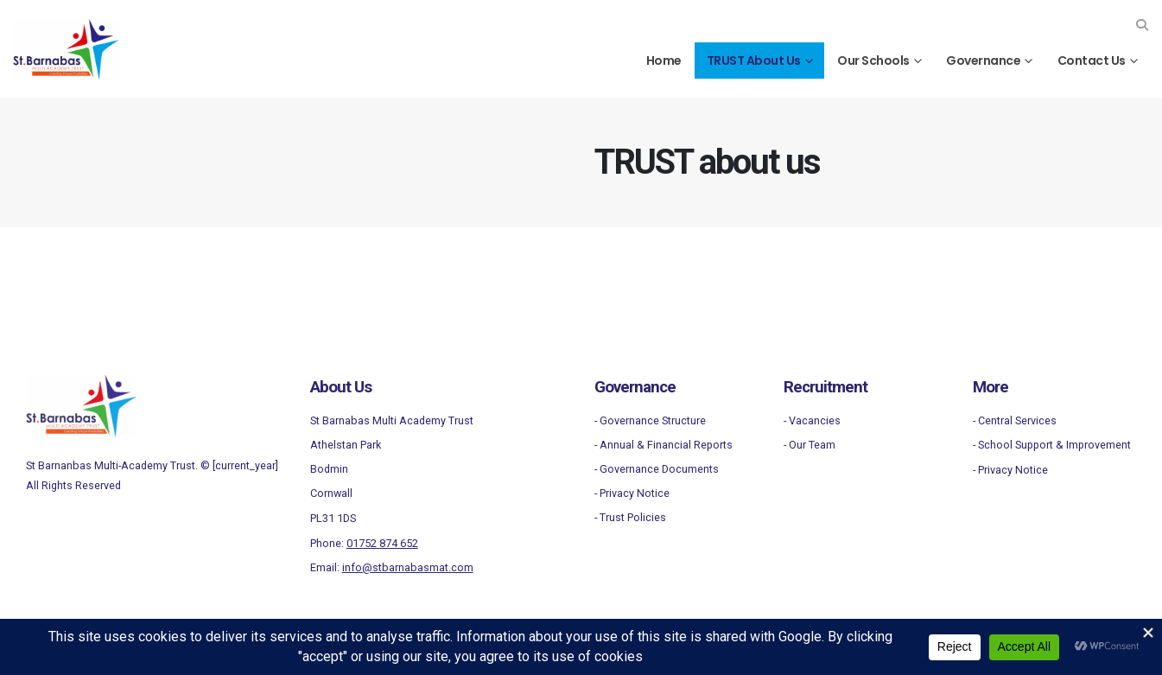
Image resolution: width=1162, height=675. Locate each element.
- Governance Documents (656, 468)
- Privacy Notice (632, 493)
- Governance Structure (650, 420)
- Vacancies (812, 420)
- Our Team (809, 444)
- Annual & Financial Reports (663, 444)
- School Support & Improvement (1052, 444)
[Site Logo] (66, 49)
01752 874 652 (382, 543)
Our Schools (873, 60)
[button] (1141, 25)
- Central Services (1015, 420)
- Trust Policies (630, 517)
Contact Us (1091, 60)
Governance (983, 60)
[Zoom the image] (81, 385)
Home (664, 60)
